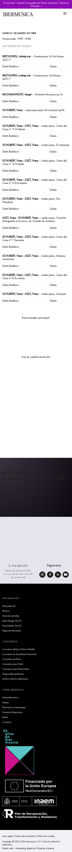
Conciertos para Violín (12, 664)
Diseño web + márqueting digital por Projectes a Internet (28, 848)
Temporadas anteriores (13, 673)
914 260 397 (18, 566)
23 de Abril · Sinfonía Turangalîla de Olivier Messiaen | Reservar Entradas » (36, 4)
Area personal (8, 605)
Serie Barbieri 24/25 (12, 625)
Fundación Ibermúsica (12, 712)
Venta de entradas (10, 615)
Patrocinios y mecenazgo (14, 707)
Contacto (6, 722)
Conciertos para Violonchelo (15, 668)
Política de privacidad (25, 836)
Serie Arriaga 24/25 (12, 620)
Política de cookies (45, 836)
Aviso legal (7, 836)
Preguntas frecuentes (11, 630)
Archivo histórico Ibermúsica (15, 678)
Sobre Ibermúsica (10, 697)
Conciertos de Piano (11, 659)
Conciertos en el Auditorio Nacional (19, 654)
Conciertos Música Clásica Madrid (18, 649)
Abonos (6, 610)
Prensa (5, 717)
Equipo (5, 702)
